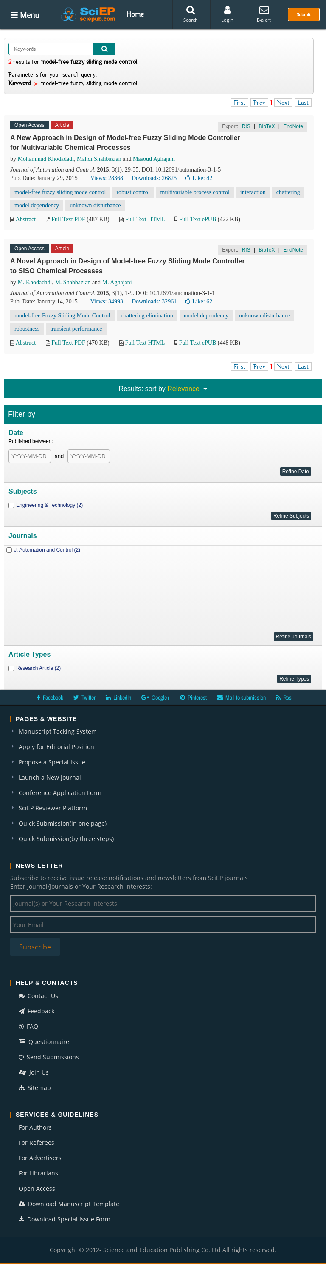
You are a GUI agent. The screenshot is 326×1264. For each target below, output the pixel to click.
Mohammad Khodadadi (46, 159)
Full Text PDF (68, 219)
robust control (132, 192)
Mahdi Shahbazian (99, 159)
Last (303, 102)
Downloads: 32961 (154, 301)
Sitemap (35, 1088)
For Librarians (38, 1173)
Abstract (26, 219)
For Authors (35, 1127)
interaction (253, 192)
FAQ (28, 1026)
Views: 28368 (106, 178)
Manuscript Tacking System (58, 731)
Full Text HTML (145, 219)
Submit (304, 14)
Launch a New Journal (50, 777)
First (239, 102)
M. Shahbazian (72, 282)
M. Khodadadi (35, 282)
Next (283, 102)
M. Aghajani (117, 282)
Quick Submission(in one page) (63, 823)
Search (190, 14)
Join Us (34, 1072)
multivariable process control (195, 192)
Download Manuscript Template (69, 1204)
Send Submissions (49, 1057)
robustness (26, 329)
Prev (259, 102)
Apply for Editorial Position (56, 747)
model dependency (36, 205)
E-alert (264, 14)
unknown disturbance (95, 205)
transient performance (76, 329)
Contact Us (38, 996)
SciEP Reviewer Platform (53, 808)
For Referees (36, 1142)
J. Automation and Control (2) (47, 550)
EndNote (293, 126)
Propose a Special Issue (52, 762)
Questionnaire (44, 1042)
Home (135, 14)
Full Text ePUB (197, 219)
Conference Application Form (60, 793)
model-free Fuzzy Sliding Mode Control (62, 315)
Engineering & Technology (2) (49, 505)
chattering (288, 192)
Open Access (37, 1188)
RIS (246, 126)
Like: (198, 178)
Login (227, 14)
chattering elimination (147, 315)
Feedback (36, 1011)
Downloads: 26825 (154, 178)
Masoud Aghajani (154, 159)
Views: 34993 (106, 301)
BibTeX (267, 126)
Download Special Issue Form (64, 1219)
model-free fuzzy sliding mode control (60, 192)
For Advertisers (40, 1158)
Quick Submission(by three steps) (66, 839)
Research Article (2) (38, 668)
